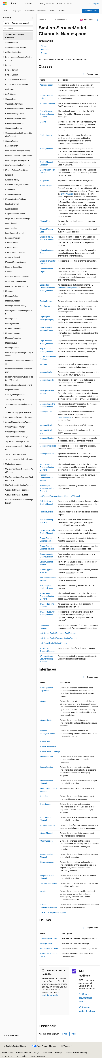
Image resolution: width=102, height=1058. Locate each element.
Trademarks (21, 1056)
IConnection (45, 741)
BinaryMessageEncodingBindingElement (47, 114)
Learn (41, 20)
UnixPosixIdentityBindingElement (53, 643)
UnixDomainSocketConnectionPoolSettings (58, 633)
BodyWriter (44, 180)
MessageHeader (47, 425)
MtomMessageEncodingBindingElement (47, 467)
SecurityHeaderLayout (49, 948)
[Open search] (89, 3)
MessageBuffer (46, 372)
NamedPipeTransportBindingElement (47, 488)
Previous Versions (23, 1052)
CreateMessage (64, 417)
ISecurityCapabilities (48, 883)
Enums (44, 53)
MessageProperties (48, 446)
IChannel (43, 701)
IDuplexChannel (46, 756)
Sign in (96, 3)
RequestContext (46, 512)
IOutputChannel (46, 833)
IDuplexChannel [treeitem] (12, 204)
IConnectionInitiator (48, 746)
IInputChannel (45, 796)
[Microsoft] (5, 3)
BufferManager (46, 185)
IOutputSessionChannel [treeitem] (15, 252)
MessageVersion (47, 454)
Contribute (47, 1052)
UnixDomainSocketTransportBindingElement (58, 638)
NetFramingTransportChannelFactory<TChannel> (60, 496)
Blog (36, 1052)
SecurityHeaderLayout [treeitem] (14, 399)
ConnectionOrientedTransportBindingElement (47, 288)
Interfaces (45, 50)
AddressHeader (46, 85)
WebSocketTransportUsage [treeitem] (16, 495)
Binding (43, 122)
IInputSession (45, 804)
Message (43, 364)
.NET (49, 20)
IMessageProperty (47, 825)
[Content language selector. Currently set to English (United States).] (15, 1046)
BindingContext (46, 135)
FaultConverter (46, 306)
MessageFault (46, 412)
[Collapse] (32, 17)
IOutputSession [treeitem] (11, 248)
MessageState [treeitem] (11, 343)
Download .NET (90, 11)
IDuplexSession (46, 767)
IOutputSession (46, 841)
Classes (44, 46)
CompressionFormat (48, 938)
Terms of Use (7, 1056)
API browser (60, 20)
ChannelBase (45, 221)
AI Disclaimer (7, 1052)
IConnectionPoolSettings (50, 751)
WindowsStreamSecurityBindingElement (46, 659)
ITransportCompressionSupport (53, 912)
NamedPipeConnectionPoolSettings (46, 478)
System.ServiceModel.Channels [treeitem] (15, 36)
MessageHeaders (47, 438)
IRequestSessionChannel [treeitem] (15, 262)
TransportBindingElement (68, 288)
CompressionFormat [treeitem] (13, 128)
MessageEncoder (47, 380)
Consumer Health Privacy (76, 1052)
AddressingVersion (47, 103)
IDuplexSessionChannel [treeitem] (15, 214)
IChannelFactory (47, 720)
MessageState (46, 943)
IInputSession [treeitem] (11, 228)
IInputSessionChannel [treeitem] (14, 233)
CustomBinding (46, 301)
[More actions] (97, 20)
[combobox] (18, 23)
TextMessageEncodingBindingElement (47, 596)
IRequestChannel (47, 862)
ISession (43, 891)
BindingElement (46, 149)
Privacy (58, 1052)
